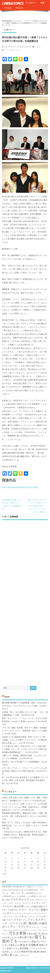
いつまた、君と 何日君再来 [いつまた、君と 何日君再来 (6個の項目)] (23, 893)
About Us (19, 8)
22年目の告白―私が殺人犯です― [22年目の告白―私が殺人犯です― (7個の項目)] (14, 887)
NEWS (7, 696)
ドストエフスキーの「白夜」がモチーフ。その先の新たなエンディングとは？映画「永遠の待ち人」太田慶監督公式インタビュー (24, 807)
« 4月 (4, 874)
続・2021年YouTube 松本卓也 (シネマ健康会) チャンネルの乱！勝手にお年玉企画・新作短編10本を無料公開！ (25, 780)
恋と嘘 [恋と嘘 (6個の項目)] (17, 945)
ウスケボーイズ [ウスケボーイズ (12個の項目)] (19, 899)
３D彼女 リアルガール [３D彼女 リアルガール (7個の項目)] (21, 955)
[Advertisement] (25, 600)
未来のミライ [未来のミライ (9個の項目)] (13, 948)
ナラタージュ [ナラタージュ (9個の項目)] (20, 919)
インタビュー (31, 2)
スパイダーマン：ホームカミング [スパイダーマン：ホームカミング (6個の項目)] (23, 913)
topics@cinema (10, 46)
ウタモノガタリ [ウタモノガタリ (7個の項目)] (35, 900)
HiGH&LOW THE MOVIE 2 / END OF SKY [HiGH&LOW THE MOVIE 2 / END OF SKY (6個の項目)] (15, 890)
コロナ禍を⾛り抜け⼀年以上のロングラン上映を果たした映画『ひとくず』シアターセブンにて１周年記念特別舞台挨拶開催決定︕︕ (24, 749)
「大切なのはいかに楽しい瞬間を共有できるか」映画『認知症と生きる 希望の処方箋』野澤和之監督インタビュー (24, 835)
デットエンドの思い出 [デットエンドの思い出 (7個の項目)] (18, 916)
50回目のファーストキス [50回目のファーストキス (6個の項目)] (35, 887)
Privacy (8, 8)
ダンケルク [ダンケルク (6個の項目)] (38, 913)
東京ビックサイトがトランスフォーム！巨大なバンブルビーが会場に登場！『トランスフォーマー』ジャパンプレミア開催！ (37, 506)
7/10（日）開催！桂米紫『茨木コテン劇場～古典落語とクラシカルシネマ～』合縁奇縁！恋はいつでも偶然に (24, 730)
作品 (42, 2)
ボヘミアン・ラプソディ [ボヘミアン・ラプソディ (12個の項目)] (16, 926)
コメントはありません (12, 50)
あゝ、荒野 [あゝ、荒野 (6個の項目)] (10, 893)
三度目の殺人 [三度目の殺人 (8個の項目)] (32, 933)
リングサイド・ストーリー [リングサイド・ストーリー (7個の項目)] (29, 930)
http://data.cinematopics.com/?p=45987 (20, 487)
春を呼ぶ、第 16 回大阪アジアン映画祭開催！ (21, 762)
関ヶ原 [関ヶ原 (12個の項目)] (8, 955)
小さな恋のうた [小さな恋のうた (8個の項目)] (24, 941)
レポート (8, 29)
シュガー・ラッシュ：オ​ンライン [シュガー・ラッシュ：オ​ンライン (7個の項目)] (19, 903)
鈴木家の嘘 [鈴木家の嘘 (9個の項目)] (31, 951)
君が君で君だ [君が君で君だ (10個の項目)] (27, 937)
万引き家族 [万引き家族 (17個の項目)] (17, 933)
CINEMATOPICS (12, 3)
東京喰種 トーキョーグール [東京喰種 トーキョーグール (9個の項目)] (33, 948)
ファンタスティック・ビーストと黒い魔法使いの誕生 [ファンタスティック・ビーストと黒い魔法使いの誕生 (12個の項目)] (24, 921)
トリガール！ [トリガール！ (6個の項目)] (31, 916)
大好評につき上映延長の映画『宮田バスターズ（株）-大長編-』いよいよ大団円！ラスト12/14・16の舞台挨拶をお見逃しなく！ (24, 740)
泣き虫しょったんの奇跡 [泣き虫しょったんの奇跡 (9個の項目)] (13, 951)
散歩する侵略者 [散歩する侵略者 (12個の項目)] (29, 945)
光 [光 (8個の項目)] (18, 937)
